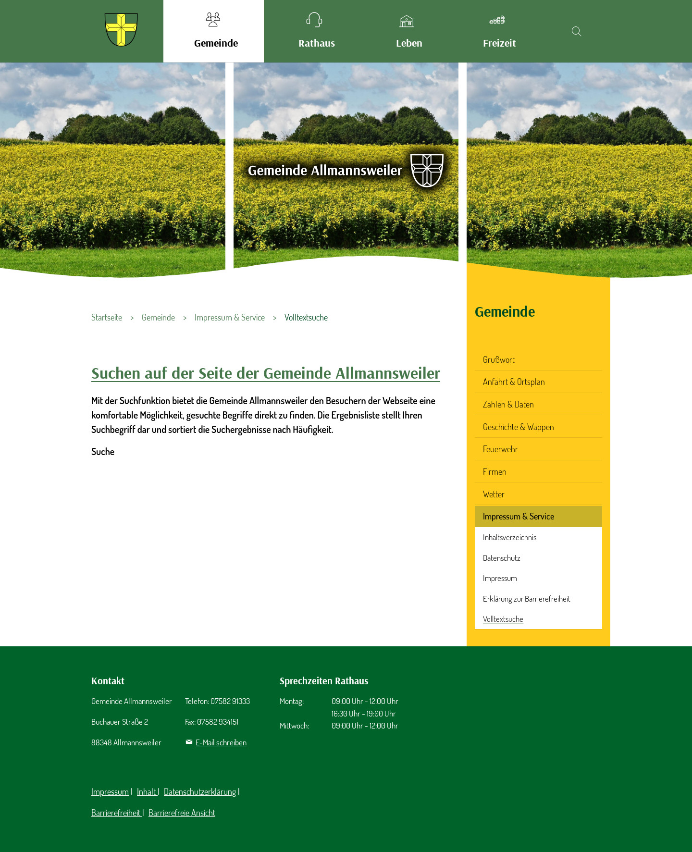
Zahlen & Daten (508, 404)
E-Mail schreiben (221, 742)
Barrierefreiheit (116, 812)
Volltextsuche (503, 619)
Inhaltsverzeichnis (509, 537)
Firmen (495, 471)
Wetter (494, 494)
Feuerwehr (500, 449)
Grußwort (499, 359)
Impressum (500, 578)
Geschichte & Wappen (518, 426)
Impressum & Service (518, 516)
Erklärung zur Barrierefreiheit (526, 598)
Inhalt (147, 791)
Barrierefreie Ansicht (181, 812)
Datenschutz (501, 558)
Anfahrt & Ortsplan (514, 381)
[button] (213, 31)
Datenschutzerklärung (200, 791)
